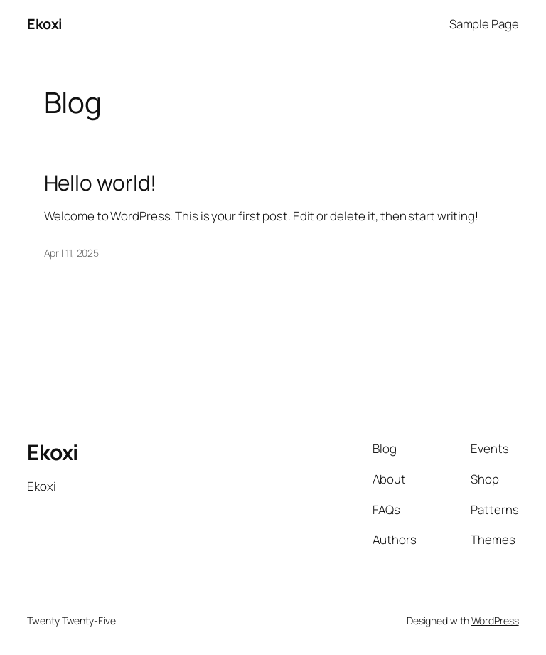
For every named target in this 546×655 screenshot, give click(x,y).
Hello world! (100, 182)
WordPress (495, 620)
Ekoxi (45, 23)
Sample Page (484, 24)
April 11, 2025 (72, 253)
